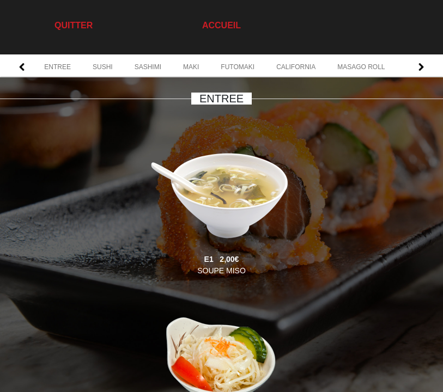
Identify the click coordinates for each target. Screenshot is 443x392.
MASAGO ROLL (361, 67)
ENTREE (57, 67)
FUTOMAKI (237, 67)
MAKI (191, 67)
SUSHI (103, 67)
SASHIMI (148, 67)
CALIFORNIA (295, 67)
